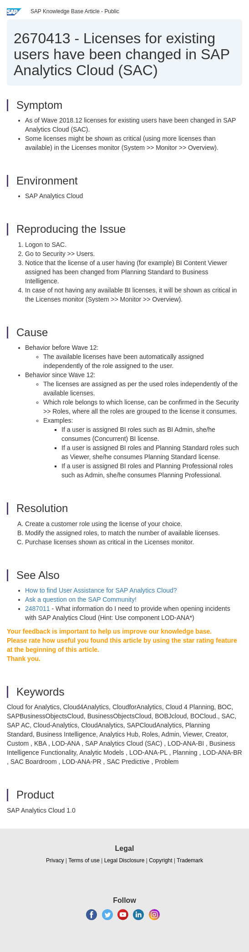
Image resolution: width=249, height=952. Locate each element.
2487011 (37, 608)
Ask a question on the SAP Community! (81, 599)
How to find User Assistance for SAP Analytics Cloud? (101, 590)
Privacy (55, 860)
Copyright (160, 860)
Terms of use (84, 860)
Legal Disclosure (124, 860)
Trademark (190, 860)
